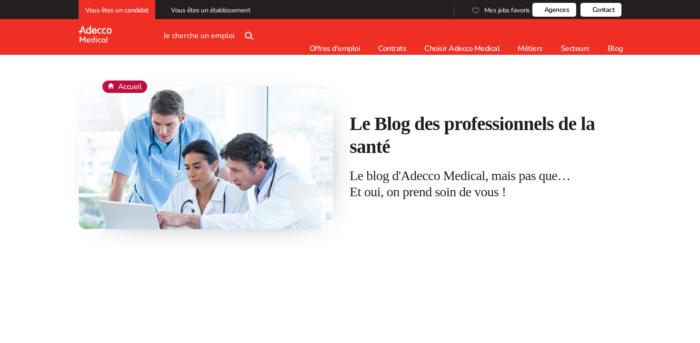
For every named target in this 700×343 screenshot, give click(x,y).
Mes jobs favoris (500, 10)
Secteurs (575, 48)
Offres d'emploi (335, 48)
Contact (603, 9)
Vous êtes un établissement (212, 10)
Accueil (130, 86)
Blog (615, 48)
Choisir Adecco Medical (462, 48)
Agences (557, 9)
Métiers (530, 48)
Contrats (392, 48)
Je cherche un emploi (210, 32)
